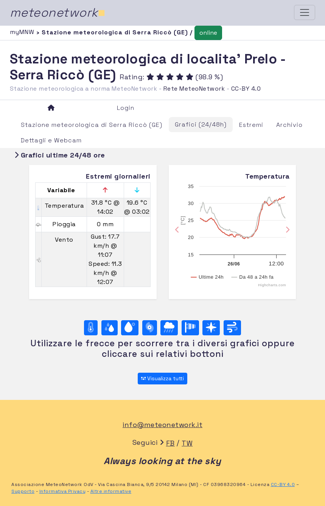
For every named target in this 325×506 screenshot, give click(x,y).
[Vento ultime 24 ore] (232, 327)
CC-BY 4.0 (246, 89)
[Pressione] (149, 327)
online (208, 33)
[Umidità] (109, 327)
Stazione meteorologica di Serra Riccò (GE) (91, 125)
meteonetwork (58, 12)
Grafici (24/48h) (201, 124)
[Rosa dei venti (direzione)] (211, 327)
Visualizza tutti (162, 378)
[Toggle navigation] (304, 12)
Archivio (289, 125)
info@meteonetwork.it (162, 424)
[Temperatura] (91, 327)
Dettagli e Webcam (51, 140)
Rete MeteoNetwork (194, 89)
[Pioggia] (169, 327)
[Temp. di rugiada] (129, 327)
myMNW (23, 32)
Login (125, 108)
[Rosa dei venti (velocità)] (190, 327)
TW (187, 443)
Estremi (251, 125)
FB (170, 443)
